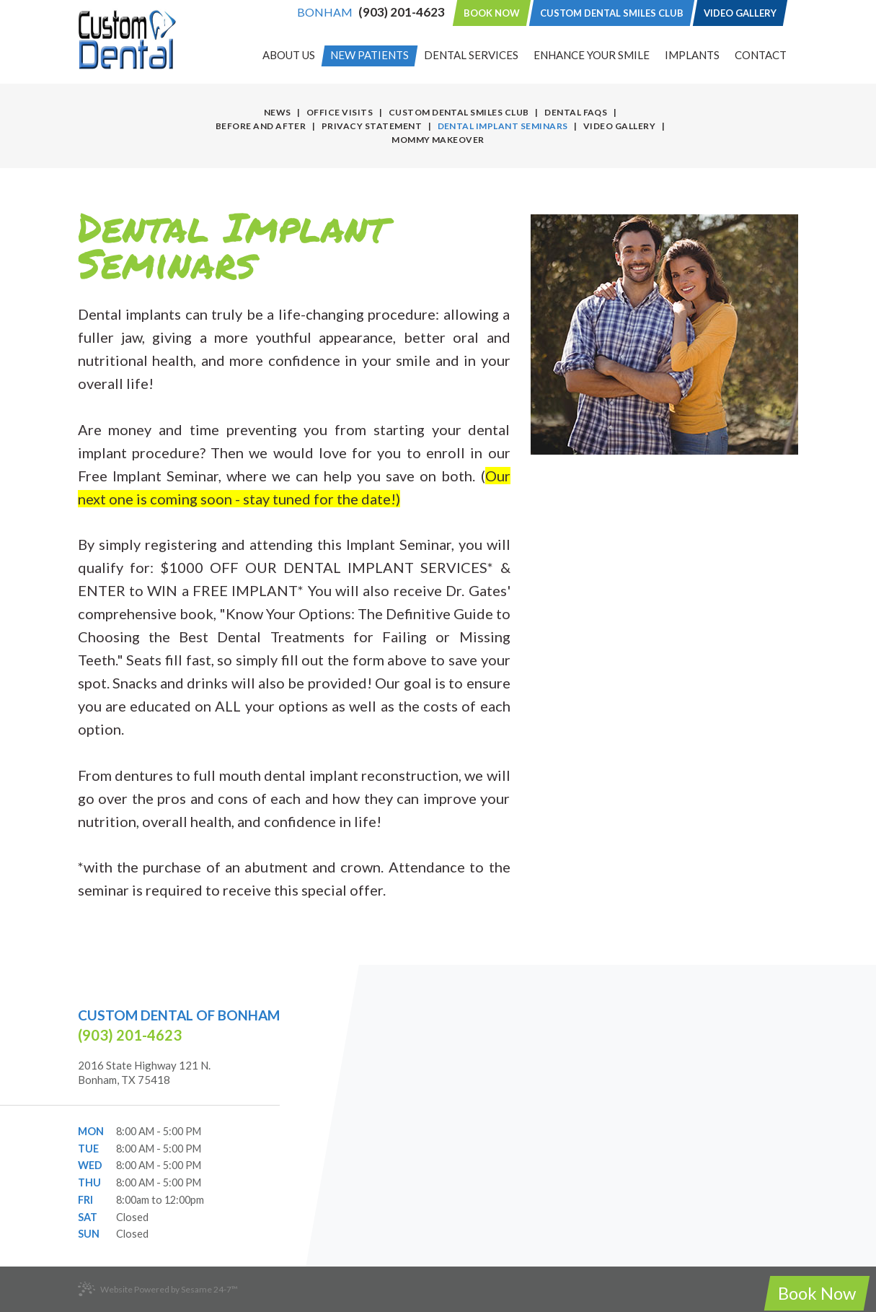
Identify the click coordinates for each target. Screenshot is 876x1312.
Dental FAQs (575, 112)
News (277, 112)
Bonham (325, 12)
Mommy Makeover (438, 139)
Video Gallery (740, 13)
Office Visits (339, 112)
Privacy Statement (372, 126)
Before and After (261, 126)
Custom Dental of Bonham (179, 1015)
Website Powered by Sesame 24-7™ (158, 1289)
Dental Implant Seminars (503, 126)
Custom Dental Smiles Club (611, 13)
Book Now (492, 13)
